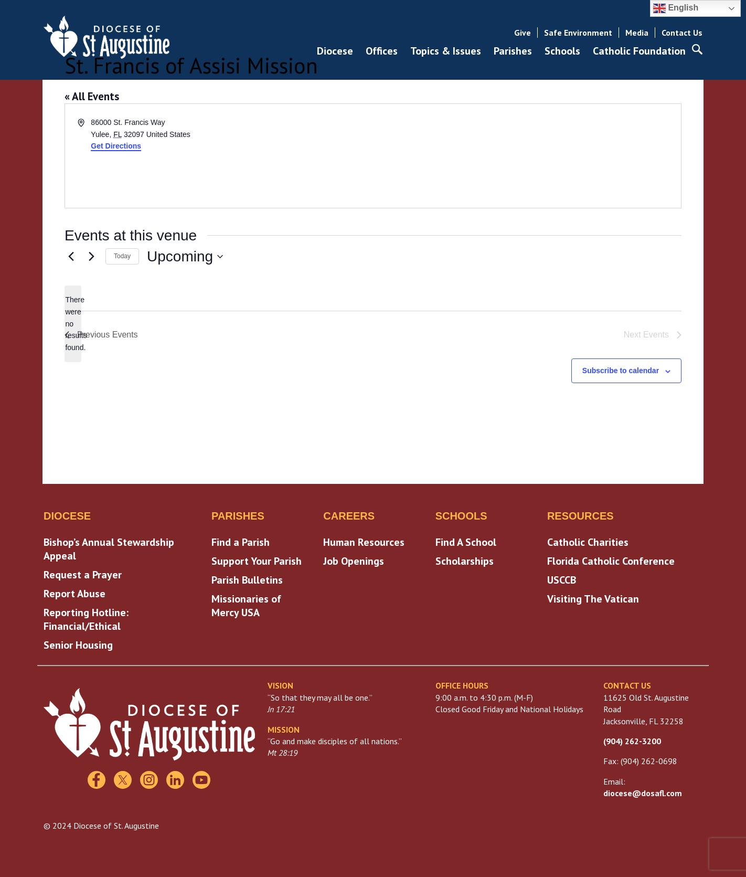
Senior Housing (78, 645)
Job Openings (353, 561)
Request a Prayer (83, 575)
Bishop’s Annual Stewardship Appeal (109, 549)
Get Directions (116, 146)
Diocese (67, 516)
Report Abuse (74, 593)
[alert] (73, 324)
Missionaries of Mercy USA (246, 605)
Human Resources (363, 542)
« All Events (92, 96)
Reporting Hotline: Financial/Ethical (86, 619)
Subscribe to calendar (620, 370)
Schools (461, 516)
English (675, 8)
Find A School (465, 542)
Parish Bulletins (247, 580)
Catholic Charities (587, 542)
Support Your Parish (256, 561)
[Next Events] (91, 256)
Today (122, 256)
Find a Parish (240, 542)
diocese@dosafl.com (642, 793)
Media (636, 32)
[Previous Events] (71, 256)
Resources (580, 516)
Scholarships (464, 561)
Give (522, 32)
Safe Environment (578, 32)
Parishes (237, 516)
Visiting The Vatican (593, 599)
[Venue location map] (526, 156)
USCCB (561, 580)
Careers (349, 516)
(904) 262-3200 (632, 741)
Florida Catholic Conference (611, 561)
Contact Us (682, 32)
